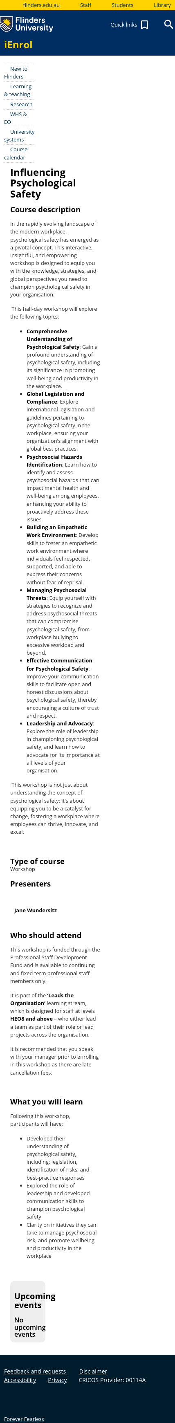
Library (162, 5)
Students (122, 5)
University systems (19, 135)
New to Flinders (15, 72)
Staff (85, 5)
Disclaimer (93, 1371)
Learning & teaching (17, 90)
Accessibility (20, 1380)
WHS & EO (15, 118)
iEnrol (18, 44)
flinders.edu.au (41, 5)
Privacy (57, 1380)
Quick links (130, 25)
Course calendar (15, 153)
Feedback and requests (35, 1371)
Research (21, 104)
